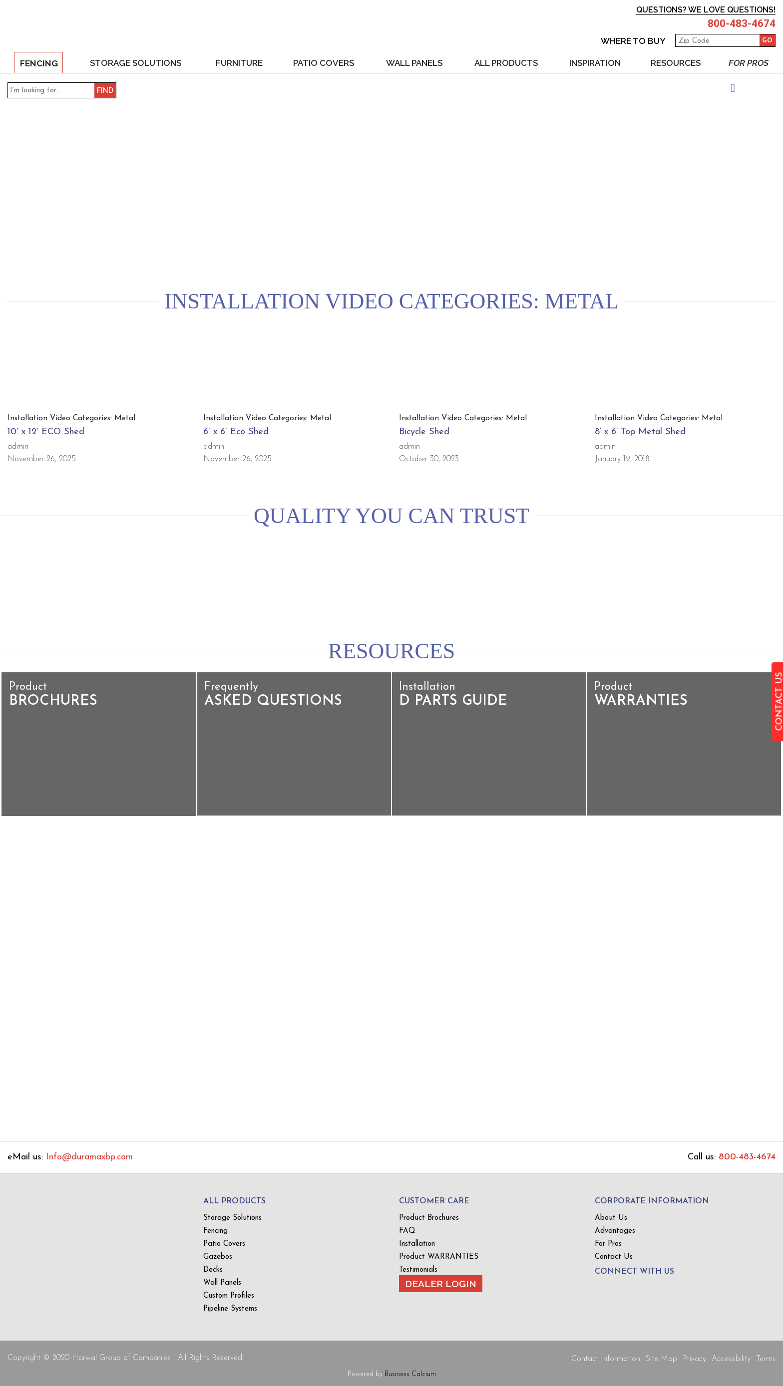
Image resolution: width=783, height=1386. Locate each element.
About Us (611, 1217)
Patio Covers (323, 62)
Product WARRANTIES (438, 1256)
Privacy (694, 1359)
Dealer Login (440, 1283)
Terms (766, 1359)
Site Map (661, 1359)
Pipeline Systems (230, 1308)
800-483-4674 (739, 23)
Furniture (238, 62)
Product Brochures (429, 1217)
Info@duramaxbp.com (89, 1156)
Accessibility (731, 1359)
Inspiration (594, 62)
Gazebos (217, 1256)
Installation (417, 1243)
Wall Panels (414, 62)
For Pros (749, 62)
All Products (505, 62)
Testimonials (418, 1269)
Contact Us (614, 1256)
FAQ (407, 1230)
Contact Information (605, 1359)
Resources (675, 62)
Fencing (38, 63)
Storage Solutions (134, 62)
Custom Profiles (228, 1295)
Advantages (615, 1230)
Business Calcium (410, 1374)
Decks (213, 1269)
